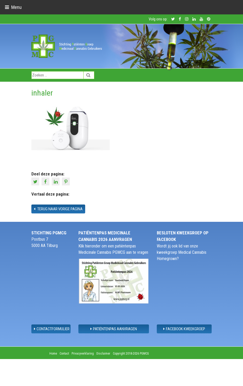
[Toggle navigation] (13, 7)
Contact (64, 353)
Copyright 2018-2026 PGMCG (131, 353)
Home (53, 353)
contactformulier (52, 329)
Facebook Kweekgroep (184, 329)
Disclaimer (103, 353)
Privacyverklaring (83, 353)
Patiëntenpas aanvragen (113, 329)
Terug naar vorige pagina (58, 209)
